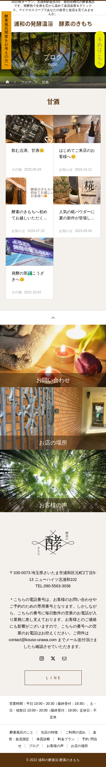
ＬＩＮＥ (53, 677)
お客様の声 (55, 746)
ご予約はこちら (100, 49)
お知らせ (66, 169)
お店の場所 (79, 746)
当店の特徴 (49, 732)
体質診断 (43, 739)
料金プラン (66, 739)
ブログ (34, 746)
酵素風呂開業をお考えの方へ (6, 40)
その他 (17, 169)
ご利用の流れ (75, 732)
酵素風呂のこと (21, 732)
